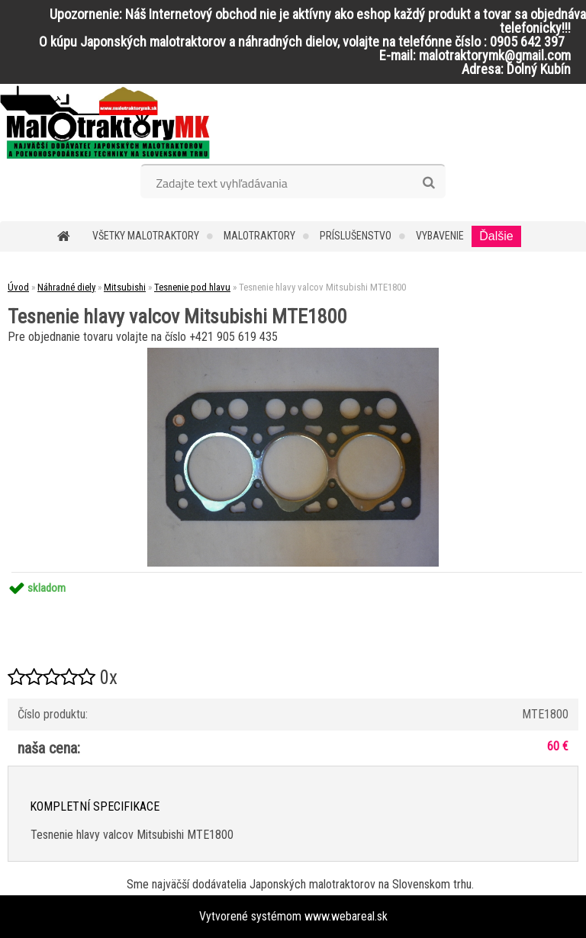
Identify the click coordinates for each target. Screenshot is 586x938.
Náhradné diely (66, 287)
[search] (428, 183)
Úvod (18, 287)
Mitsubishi (125, 287)
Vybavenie (440, 236)
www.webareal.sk (346, 916)
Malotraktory (259, 236)
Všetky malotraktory (145, 236)
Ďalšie (496, 236)
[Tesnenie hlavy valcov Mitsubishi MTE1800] (293, 353)
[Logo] (105, 122)
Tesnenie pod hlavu (192, 287)
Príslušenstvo (355, 236)
